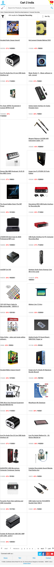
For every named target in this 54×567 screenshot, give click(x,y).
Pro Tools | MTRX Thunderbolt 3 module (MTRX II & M (10, 107)
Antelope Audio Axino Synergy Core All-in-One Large (40, 270)
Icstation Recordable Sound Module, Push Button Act (41, 469)
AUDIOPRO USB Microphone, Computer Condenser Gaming (10, 469)
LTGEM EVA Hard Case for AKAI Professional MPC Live (10, 238)
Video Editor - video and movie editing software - (12, 338)
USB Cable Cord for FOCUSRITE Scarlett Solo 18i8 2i (39, 502)
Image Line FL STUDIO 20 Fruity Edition (39, 172)
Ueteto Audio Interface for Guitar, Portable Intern (39, 107)
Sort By (46, 16)
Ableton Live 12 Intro (35, 304)
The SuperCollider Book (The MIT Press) (11, 205)
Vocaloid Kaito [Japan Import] (10, 40)
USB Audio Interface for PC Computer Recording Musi (41, 238)
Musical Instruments (9, 12)
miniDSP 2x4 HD (5, 269)
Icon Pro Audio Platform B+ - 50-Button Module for (39, 436)
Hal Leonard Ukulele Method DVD (40, 40)
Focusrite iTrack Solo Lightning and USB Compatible (11, 502)
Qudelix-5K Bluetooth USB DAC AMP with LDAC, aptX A (12, 535)
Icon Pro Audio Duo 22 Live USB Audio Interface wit (12, 436)
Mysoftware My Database (37, 403)
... (35, 548)
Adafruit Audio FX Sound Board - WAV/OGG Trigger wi (39, 338)
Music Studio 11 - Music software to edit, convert (40, 74)
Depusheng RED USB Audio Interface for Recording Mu (41, 205)
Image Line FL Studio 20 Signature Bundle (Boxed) (40, 371)
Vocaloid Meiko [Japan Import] (10, 370)
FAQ (34, 558)
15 (38, 548)
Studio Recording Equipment (22, 12)
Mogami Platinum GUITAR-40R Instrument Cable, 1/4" (39, 139)
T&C (19, 558)
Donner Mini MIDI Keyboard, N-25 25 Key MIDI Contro (12, 172)
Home (2, 12)
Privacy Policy (27, 563)
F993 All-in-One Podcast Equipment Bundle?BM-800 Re (12, 404)
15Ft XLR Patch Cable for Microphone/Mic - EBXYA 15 (9, 305)
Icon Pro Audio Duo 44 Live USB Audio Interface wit (12, 74)
